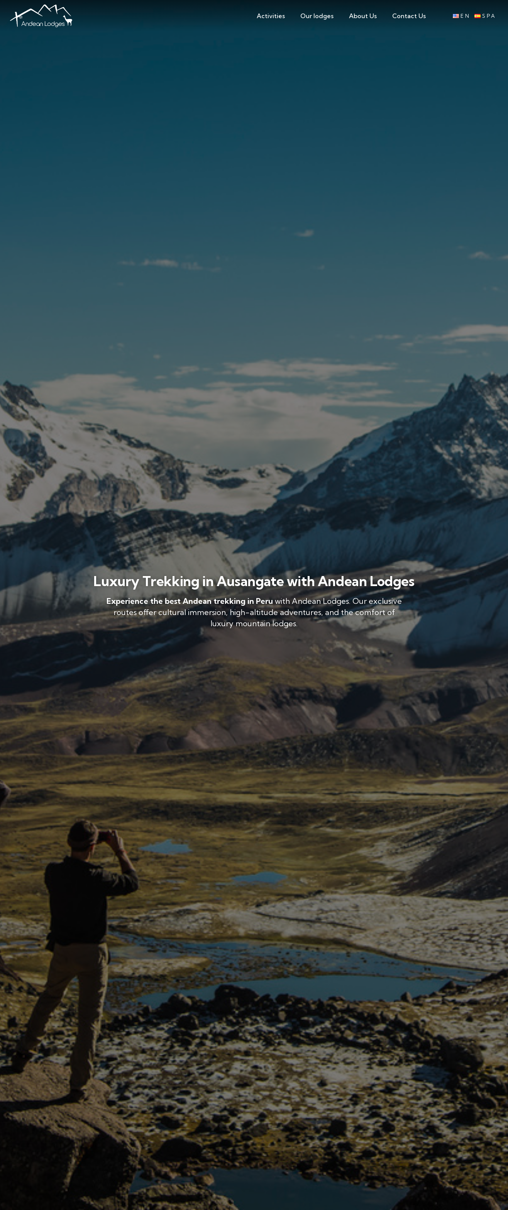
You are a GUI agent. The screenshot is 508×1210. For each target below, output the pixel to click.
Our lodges (317, 16)
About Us (363, 16)
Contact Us (409, 16)
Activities (271, 16)
